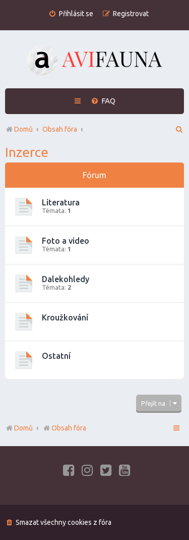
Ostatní (56, 355)
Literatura (61, 202)
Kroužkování (65, 317)
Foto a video (65, 240)
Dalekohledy (65, 279)
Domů (23, 428)
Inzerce (26, 152)
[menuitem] (70, 14)
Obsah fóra (64, 428)
